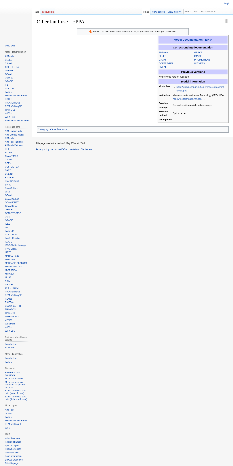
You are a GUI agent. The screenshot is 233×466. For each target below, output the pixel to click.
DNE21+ (163, 67)
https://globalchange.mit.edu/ (187, 99)
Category (43, 129)
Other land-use (58, 129)
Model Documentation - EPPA (193, 39)
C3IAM (162, 60)
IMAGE (198, 56)
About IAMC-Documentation (65, 149)
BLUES (162, 56)
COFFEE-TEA (166, 63)
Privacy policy (42, 149)
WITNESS (199, 63)
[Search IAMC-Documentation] (207, 11)
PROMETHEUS (202, 60)
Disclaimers (86, 149)
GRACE (198, 52)
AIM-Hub (163, 52)
